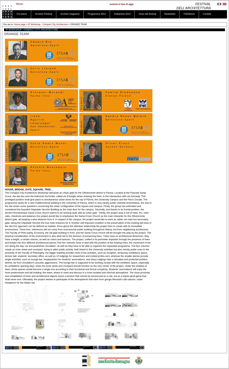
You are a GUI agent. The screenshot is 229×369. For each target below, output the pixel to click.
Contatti (207, 13)
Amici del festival (147, 13)
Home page (19, 24)
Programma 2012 (97, 13)
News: (20, 3)
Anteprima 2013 (122, 13)
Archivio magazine (70, 13)
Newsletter (170, 13)
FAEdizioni (189, 13)
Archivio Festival (43, 13)
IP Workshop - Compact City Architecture (48, 24)
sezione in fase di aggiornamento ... (129, 4)
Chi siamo (21, 13)
